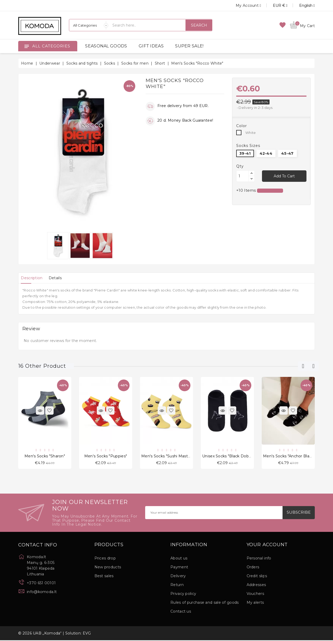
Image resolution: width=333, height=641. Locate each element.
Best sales (104, 576)
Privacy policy (183, 594)
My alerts (255, 603)
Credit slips (257, 576)
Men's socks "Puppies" (105, 456)
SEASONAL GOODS (106, 45)
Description (33, 278)
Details (59, 278)
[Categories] (88, 25)
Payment (179, 567)
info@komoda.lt (42, 592)
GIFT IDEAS (151, 45)
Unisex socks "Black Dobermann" (233, 456)
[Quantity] (242, 176)
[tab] (33, 278)
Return (177, 585)
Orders (253, 567)
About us (178, 559)
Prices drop (105, 559)
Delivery (178, 576)
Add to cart (284, 176)
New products (107, 567)
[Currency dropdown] (274, 5)
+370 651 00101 (41, 583)
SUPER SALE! (189, 45)
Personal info (259, 559)
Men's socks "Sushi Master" (167, 456)
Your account (267, 545)
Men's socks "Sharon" (44, 456)
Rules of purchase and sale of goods (204, 603)
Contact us (180, 612)
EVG (87, 634)
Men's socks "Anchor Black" (289, 456)
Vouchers (255, 594)
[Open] (26, 46)
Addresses (256, 585)
